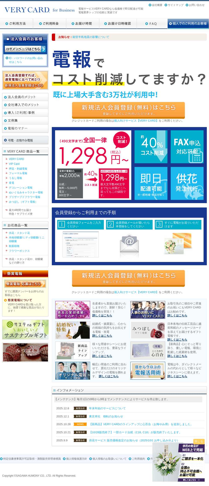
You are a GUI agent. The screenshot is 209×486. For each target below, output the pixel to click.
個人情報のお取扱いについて (109, 458)
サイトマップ (176, 5)
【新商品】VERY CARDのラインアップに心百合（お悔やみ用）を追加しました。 (141, 424)
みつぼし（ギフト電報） (23, 201)
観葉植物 (14, 246)
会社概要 (157, 5)
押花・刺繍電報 (18, 168)
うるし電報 (15, 178)
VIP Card (14, 163)
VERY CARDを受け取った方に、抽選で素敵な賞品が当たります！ (26, 307)
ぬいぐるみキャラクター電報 (26, 192)
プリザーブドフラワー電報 (24, 197)
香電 (11, 182)
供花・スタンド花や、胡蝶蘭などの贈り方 (26, 261)
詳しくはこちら (102, 315)
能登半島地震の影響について (90, 37)
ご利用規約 (138, 458)
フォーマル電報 (18, 173)
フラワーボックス (19, 250)
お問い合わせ (197, 5)
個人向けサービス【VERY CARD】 (136, 120)
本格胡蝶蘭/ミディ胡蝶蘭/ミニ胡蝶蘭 (26, 239)
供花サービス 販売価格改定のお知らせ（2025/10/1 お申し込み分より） (134, 440)
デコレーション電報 (20, 187)
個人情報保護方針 (76, 458)
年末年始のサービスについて (107, 408)
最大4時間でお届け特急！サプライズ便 (20, 212)
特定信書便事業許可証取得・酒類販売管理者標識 (32, 458)
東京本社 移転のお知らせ (106, 416)
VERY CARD (16, 159)
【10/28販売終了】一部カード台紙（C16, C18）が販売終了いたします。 (135, 432)
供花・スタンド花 (19, 233)
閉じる (199, 441)
